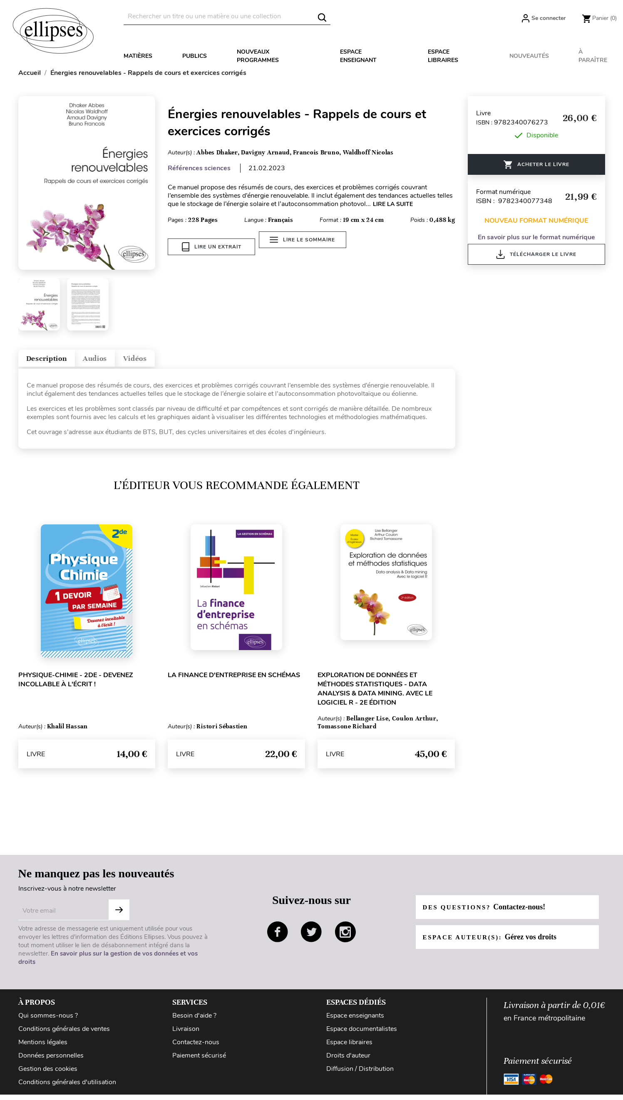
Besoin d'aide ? (194, 1021)
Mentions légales (42, 1047)
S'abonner (119, 915)
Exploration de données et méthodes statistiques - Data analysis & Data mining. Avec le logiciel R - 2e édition (375, 694)
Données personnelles (51, 1060)
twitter (311, 937)
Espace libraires (443, 56)
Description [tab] (55, 361)
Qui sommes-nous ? (48, 1021)
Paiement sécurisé (199, 1060)
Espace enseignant (358, 56)
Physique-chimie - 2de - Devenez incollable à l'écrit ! (75, 685)
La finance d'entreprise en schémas (234, 680)
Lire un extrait (211, 246)
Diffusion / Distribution (360, 1074)
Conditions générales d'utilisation (67, 1087)
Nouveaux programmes (258, 56)
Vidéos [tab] (169, 361)
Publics (194, 56)
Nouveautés (529, 56)
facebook (277, 937)
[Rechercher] (227, 16)
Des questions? (487, 912)
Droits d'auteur (348, 1060)
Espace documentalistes (361, 1034)
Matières (138, 56)
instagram (345, 937)
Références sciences (199, 168)
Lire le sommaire (307, 246)
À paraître (592, 56)
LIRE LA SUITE (393, 204)
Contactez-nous (195, 1047)
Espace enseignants (355, 1021)
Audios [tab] (117, 361)
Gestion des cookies (47, 1074)
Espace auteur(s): (493, 942)
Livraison (185, 1034)
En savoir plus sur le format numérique (536, 237)
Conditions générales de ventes (64, 1034)
